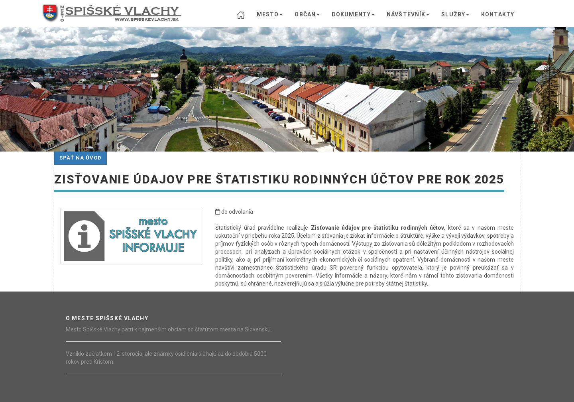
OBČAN (307, 14)
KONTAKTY (497, 14)
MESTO (270, 14)
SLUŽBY (455, 14)
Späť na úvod (80, 158)
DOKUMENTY (353, 14)
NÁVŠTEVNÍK (408, 14)
